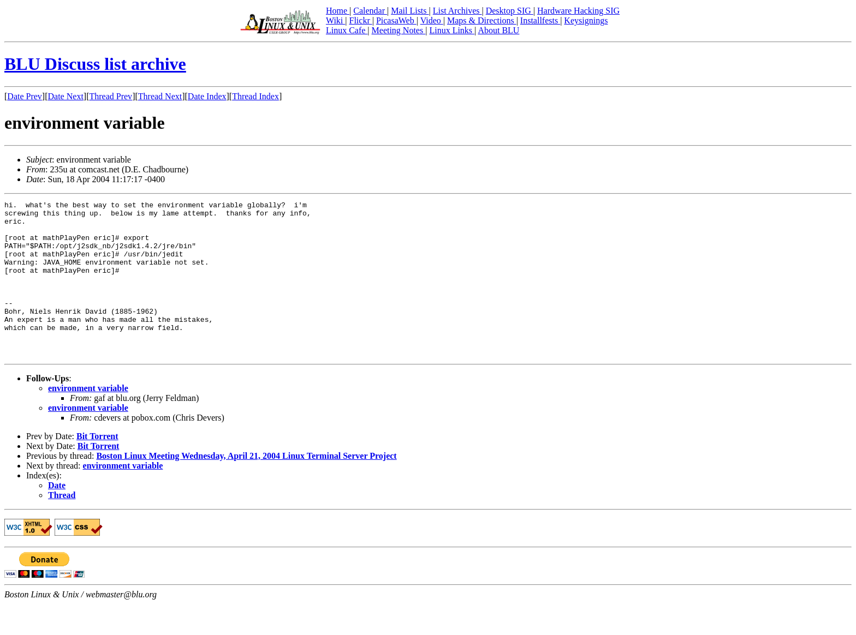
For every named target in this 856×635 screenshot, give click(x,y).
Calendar (370, 10)
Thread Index (255, 96)
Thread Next (160, 96)
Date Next (66, 96)
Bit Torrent (97, 467)
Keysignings (586, 20)
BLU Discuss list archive (95, 64)
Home (337, 10)
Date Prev (24, 96)
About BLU (498, 30)
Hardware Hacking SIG (578, 10)
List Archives (457, 10)
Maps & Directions (481, 20)
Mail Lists (410, 10)
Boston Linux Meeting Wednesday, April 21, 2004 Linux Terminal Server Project (246, 487)
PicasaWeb (396, 20)
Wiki (335, 20)
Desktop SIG (509, 10)
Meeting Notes (399, 30)
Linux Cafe (346, 30)
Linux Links (451, 30)
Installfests (540, 20)
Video (431, 20)
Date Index (207, 96)
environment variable (88, 419)
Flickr (360, 20)
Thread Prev (110, 96)
